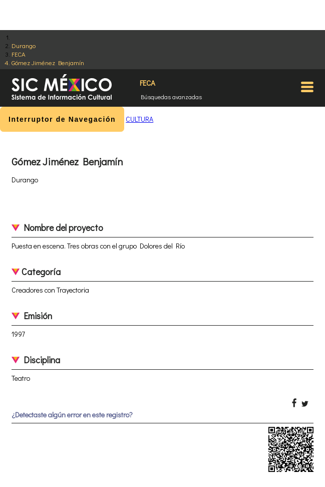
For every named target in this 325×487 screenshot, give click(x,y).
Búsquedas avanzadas (171, 97)
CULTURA (139, 119)
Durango (24, 45)
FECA (19, 54)
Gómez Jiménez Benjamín (48, 62)
